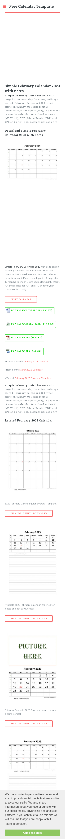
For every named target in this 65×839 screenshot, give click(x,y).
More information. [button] (16, 823)
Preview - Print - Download (28, 513)
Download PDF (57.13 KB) (26, 337)
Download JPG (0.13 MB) (26, 351)
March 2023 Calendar (30, 369)
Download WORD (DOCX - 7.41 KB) (31, 310)
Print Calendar (20, 299)
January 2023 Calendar (36, 361)
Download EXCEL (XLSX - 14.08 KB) (32, 324)
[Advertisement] (32, 46)
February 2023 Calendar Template (33, 378)
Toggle (6, 6)
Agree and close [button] (32, 832)
